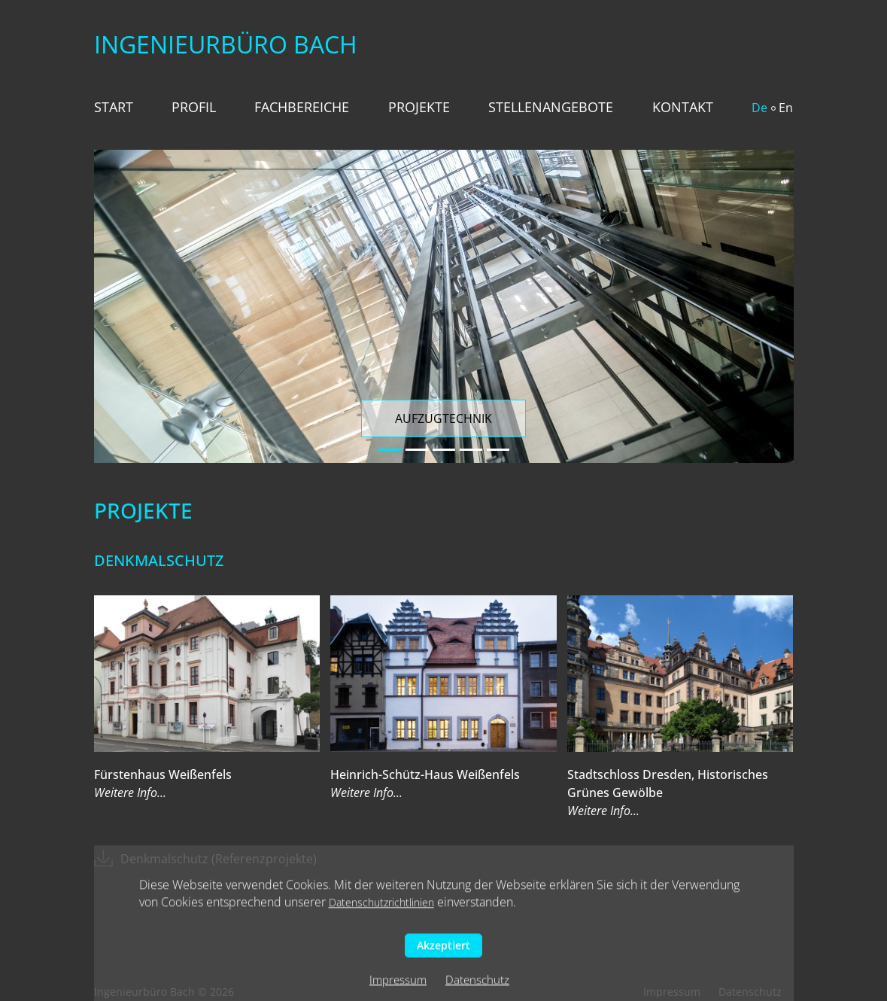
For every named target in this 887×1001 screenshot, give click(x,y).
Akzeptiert (443, 949)
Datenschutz (477, 982)
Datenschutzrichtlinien (381, 905)
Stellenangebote (550, 107)
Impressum (398, 982)
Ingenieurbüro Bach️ (225, 44)
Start (113, 107)
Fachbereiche (301, 107)
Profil (194, 107)
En (786, 107)
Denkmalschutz (158, 560)
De (759, 107)
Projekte (419, 107)
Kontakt (682, 107)
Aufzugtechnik (443, 418)
